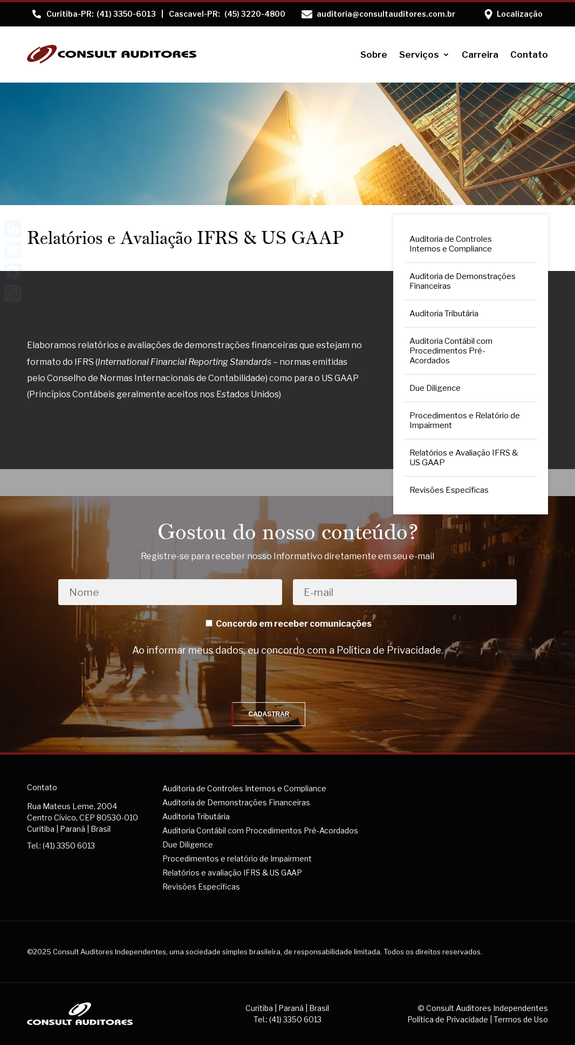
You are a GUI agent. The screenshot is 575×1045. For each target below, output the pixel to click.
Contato (529, 54)
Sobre (373, 54)
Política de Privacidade (389, 650)
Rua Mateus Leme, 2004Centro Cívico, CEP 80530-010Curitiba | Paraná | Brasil (82, 817)
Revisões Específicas (449, 490)
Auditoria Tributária (443, 313)
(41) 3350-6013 (101, 14)
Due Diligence (435, 388)
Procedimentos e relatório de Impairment (237, 858)
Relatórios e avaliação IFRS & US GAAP (232, 872)
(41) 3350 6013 (69, 845)
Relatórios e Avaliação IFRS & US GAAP (463, 457)
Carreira (480, 54)
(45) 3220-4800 (227, 14)
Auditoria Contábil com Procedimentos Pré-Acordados (450, 350)
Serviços (419, 54)
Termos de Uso (521, 1019)
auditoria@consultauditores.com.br (386, 13)
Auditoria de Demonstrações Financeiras (462, 281)
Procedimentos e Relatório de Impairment (464, 420)
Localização (520, 13)
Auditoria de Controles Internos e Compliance (450, 244)
